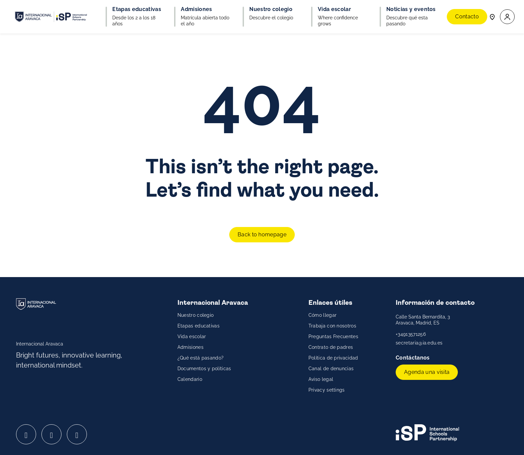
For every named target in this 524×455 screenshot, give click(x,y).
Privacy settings (326, 390)
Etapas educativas (198, 325)
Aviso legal (321, 379)
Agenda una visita (426, 372)
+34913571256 (411, 334)
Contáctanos (413, 358)
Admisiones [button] (196, 9)
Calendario (189, 379)
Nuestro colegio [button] (270, 9)
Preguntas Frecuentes (333, 336)
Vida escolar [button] (334, 9)
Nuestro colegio (195, 315)
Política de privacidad (333, 358)
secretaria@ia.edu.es (419, 343)
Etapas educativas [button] (136, 9)
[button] (507, 17)
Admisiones (190, 347)
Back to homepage (262, 234)
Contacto (467, 16)
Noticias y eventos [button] (411, 9)
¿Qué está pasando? (200, 358)
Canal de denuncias (331, 368)
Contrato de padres (330, 347)
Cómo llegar (322, 315)
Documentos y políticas (204, 368)
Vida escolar (191, 336)
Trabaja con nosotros (332, 325)
